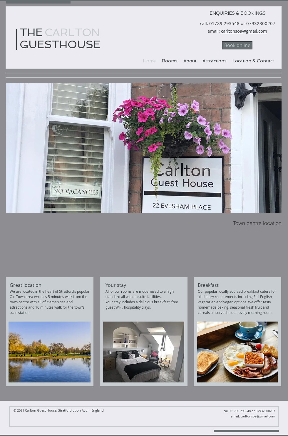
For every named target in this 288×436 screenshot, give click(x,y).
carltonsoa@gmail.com (244, 31)
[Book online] (237, 45)
